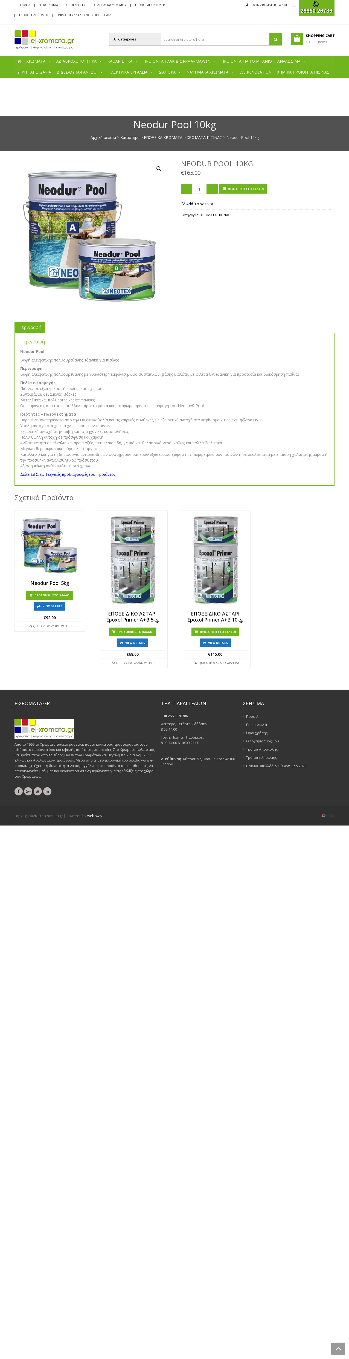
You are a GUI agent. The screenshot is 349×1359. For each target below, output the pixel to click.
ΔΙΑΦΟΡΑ (169, 72)
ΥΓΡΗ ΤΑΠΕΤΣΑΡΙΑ (34, 72)
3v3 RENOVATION (255, 72)
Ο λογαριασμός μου (110, 5)
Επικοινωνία (48, 5)
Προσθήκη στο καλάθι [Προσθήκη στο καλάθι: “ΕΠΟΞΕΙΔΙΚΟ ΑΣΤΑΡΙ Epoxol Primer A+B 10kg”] (218, 632)
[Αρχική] (19, 61)
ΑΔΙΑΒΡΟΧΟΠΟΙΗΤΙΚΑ (79, 61)
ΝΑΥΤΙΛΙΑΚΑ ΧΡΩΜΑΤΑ (210, 72)
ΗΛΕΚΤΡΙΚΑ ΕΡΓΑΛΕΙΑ (131, 72)
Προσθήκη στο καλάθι (246, 189)
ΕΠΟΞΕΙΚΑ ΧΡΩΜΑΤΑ (163, 137)
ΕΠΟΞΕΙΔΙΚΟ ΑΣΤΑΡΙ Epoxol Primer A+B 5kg (132, 617)
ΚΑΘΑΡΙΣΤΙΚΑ (122, 61)
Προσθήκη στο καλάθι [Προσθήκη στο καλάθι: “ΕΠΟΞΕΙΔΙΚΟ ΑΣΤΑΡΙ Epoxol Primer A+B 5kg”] (135, 632)
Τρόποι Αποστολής (150, 5)
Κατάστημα (129, 137)
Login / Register (263, 5)
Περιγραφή (29, 327)
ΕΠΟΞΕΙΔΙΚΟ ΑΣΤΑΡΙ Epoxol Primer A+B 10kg (215, 617)
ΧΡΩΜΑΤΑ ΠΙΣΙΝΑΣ (204, 137)
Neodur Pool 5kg (49, 583)
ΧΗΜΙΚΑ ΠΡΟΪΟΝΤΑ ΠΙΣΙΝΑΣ (303, 72)
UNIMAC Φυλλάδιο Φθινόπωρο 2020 (84, 15)
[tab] (29, 327)
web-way (94, 815)
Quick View (41, 626)
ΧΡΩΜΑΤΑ (39, 61)
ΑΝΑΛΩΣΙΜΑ (291, 61)
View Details (52, 606)
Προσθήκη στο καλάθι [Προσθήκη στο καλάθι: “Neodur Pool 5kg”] (52, 595)
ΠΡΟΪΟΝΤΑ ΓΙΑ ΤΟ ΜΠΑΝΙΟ (246, 61)
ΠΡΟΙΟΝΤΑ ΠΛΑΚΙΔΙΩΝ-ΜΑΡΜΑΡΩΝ (179, 61)
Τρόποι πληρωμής (33, 15)
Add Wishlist (64, 626)
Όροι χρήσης (76, 5)
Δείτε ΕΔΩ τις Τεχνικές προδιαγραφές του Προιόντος (67, 474)
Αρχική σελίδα (103, 137)
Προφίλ (24, 5)
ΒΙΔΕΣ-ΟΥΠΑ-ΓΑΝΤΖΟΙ (80, 72)
